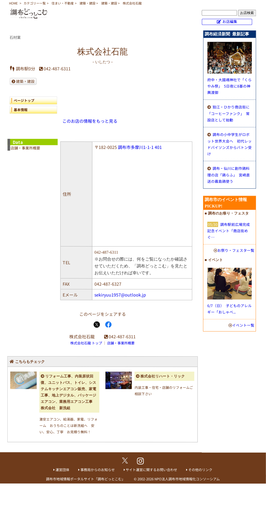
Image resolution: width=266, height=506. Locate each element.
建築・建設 (87, 3)
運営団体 (62, 469)
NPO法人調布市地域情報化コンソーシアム (187, 478)
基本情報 (20, 109)
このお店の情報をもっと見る (89, 121)
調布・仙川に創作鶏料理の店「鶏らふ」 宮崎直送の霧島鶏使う (228, 175)
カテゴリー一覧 (35, 3)
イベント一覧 (243, 325)
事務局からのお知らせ (97, 469)
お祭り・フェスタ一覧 (235, 250)
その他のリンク (200, 469)
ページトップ (24, 100)
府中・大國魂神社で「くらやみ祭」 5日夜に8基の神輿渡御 (229, 86)
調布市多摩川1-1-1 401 (140, 147)
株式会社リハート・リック (162, 376)
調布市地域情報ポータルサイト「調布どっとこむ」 (85, 478)
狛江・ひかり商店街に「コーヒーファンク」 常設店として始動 (228, 113)
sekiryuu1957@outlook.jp (120, 294)
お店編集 (229, 21)
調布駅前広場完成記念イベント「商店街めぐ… (228, 231)
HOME (13, 3)
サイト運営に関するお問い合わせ (151, 469)
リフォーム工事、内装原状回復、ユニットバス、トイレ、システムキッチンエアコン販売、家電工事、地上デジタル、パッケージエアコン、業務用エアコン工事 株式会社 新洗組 (68, 392)
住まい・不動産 (63, 3)
